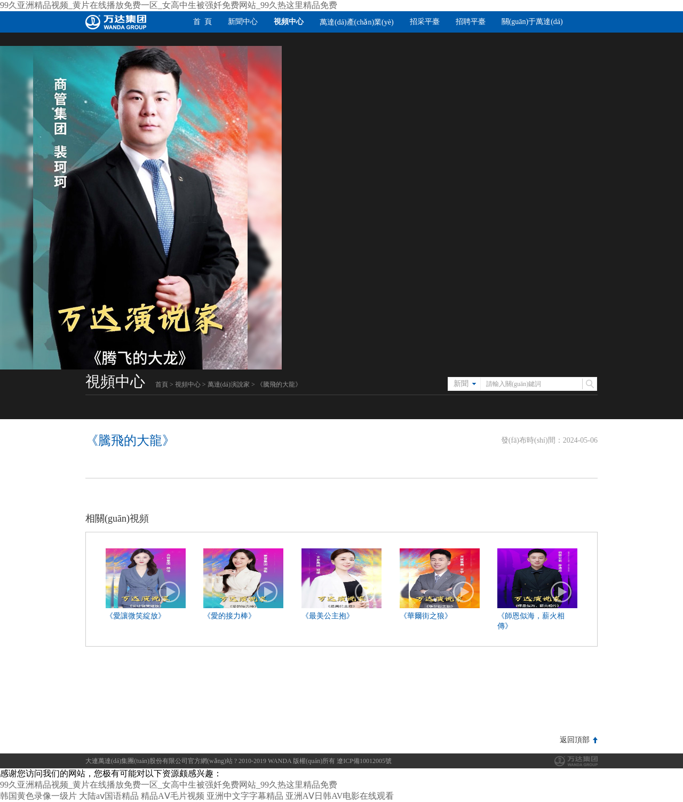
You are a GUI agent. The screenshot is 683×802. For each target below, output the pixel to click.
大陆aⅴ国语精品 (109, 795)
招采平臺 (425, 22)
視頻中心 (289, 22)
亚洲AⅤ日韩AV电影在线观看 (339, 795)
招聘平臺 (471, 22)
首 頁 (202, 22)
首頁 (161, 384)
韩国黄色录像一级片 (38, 795)
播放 (169, 592)
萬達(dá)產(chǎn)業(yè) (357, 22)
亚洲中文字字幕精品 (245, 795)
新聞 (461, 384)
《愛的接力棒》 (229, 616)
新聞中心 (243, 22)
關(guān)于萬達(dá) (532, 22)
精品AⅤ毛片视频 (172, 795)
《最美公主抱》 (327, 616)
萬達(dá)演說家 (229, 384)
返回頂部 (575, 740)
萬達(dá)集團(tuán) (576, 761)
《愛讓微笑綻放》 (135, 616)
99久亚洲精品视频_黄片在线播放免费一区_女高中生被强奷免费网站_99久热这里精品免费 (168, 5)
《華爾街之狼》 (426, 616)
